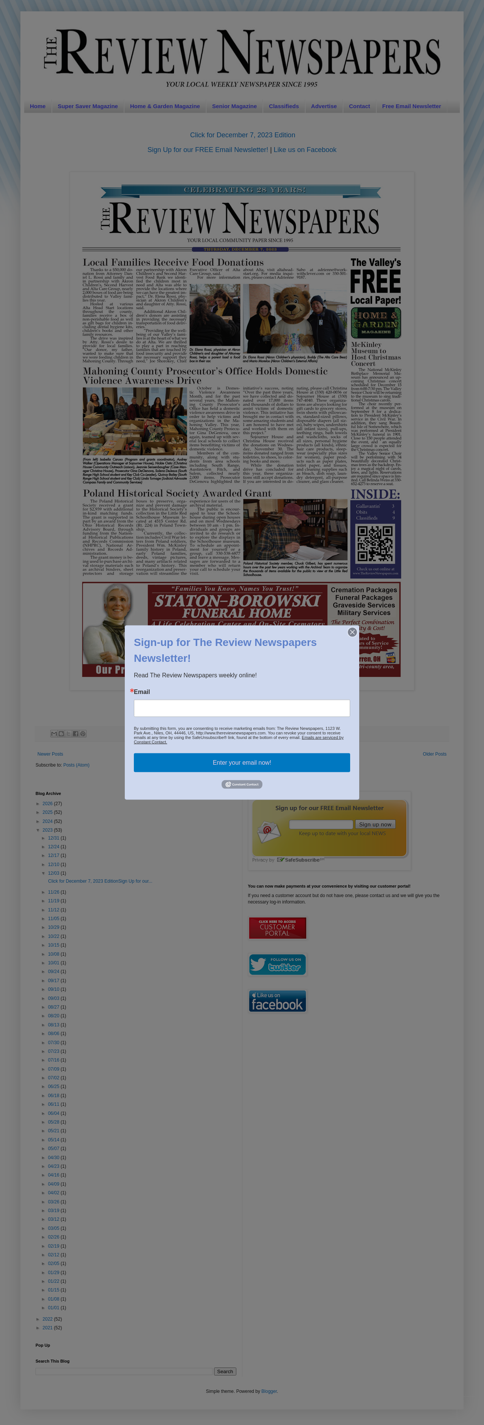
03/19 (54, 1210)
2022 (48, 1319)
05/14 (54, 1139)
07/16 (54, 1060)
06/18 (54, 1095)
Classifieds (284, 106)
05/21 (54, 1130)
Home (38, 106)
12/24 (54, 846)
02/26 (54, 1237)
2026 (48, 803)
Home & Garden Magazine (165, 106)
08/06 (54, 1033)
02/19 (54, 1246)
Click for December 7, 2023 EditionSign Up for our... (99, 881)
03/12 (54, 1219)
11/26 (54, 892)
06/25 (54, 1086)
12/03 (54, 873)
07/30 (54, 1042)
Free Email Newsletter (411, 106)
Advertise (324, 106)
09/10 (54, 989)
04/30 (54, 1157)
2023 (48, 830)
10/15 (54, 945)
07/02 (54, 1077)
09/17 (54, 980)
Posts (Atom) (76, 765)
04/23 (54, 1166)
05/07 (54, 1148)
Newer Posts (50, 754)
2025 (48, 812)
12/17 (54, 855)
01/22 (54, 1281)
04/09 (54, 1184)
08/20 (54, 1015)
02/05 (54, 1263)
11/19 (54, 900)
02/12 (54, 1254)
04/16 (54, 1175)
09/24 (54, 971)
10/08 (54, 954)
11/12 (54, 910)
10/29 (54, 927)
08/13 (54, 1025)
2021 (48, 1327)
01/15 (54, 1290)
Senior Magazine (234, 106)
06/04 (54, 1113)
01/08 (54, 1299)
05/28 (54, 1122)
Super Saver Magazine (88, 106)
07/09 (54, 1069)
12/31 (54, 838)
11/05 (54, 918)
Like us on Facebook (305, 150)
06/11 (54, 1104)
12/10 (54, 864)
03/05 (54, 1228)
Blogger (269, 1391)
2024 (48, 821)
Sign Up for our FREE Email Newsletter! (207, 150)
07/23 (54, 1051)
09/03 (54, 998)
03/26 (54, 1202)
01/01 (54, 1307)
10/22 (54, 936)
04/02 (54, 1192)
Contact (359, 106)
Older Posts (435, 754)
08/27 (54, 1007)
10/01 (54, 963)
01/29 (54, 1272)
